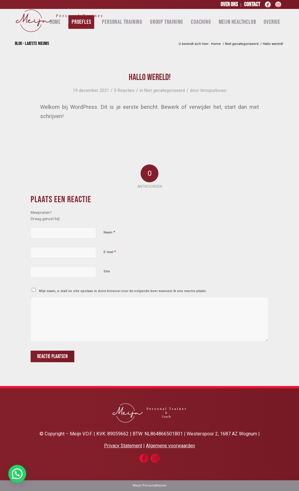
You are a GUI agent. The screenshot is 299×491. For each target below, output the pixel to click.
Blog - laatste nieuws (32, 43)
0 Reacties (124, 90)
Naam (109, 232)
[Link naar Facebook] (267, 5)
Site (106, 271)
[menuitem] (229, 5)
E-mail (109, 252)
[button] (17, 474)
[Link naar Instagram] (278, 5)
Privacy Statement (123, 445)
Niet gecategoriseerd (164, 90)
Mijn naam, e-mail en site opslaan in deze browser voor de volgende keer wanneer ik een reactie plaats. (123, 291)
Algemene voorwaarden (170, 445)
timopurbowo (213, 90)
